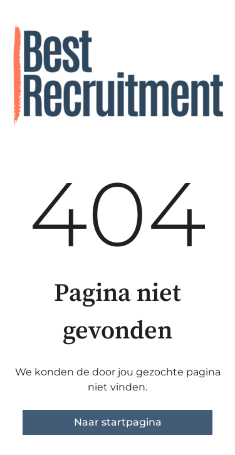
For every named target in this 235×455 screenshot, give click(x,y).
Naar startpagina (118, 422)
